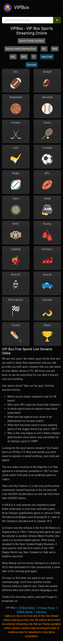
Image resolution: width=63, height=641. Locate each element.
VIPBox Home (26, 607)
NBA (54, 48)
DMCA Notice (25, 611)
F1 (34, 56)
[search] (27, 20)
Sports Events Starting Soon (21, 48)
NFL (44, 48)
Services (31, 64)
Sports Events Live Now (31, 40)
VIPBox (15, 7)
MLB (24, 56)
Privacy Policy (46, 607)
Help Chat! (46, 56)
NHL (13, 56)
